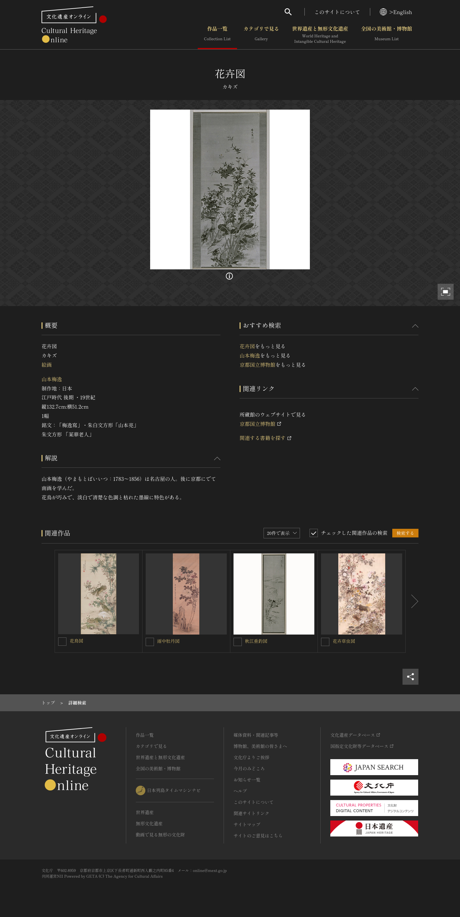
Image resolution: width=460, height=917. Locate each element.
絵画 (47, 364)
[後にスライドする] (412, 601)
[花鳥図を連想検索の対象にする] (62, 641)
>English (396, 12)
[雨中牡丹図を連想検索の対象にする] (150, 642)
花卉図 (247, 346)
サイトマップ (247, 824)
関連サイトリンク (251, 813)
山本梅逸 (52, 379)
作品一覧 (217, 35)
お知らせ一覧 (247, 779)
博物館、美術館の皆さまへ (260, 746)
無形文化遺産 (149, 823)
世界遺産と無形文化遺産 (320, 35)
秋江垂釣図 (256, 641)
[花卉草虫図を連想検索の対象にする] (325, 642)
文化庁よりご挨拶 (251, 757)
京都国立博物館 (257, 364)
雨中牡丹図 (168, 641)
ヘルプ (240, 791)
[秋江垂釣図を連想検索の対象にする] (238, 642)
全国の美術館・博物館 (386, 35)
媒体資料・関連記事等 (256, 735)
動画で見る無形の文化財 (160, 834)
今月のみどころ (249, 768)
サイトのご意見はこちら (258, 835)
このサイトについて (337, 12)
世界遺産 (145, 812)
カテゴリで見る (261, 35)
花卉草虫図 (344, 641)
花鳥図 (76, 640)
